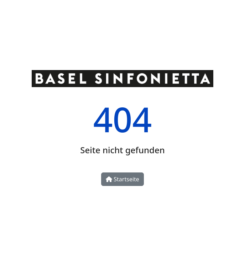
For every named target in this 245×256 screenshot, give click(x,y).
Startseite (122, 179)
